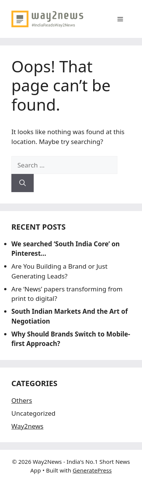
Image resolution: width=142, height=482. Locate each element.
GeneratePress (92, 470)
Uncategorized (33, 413)
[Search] (22, 183)
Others (21, 400)
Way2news (27, 426)
